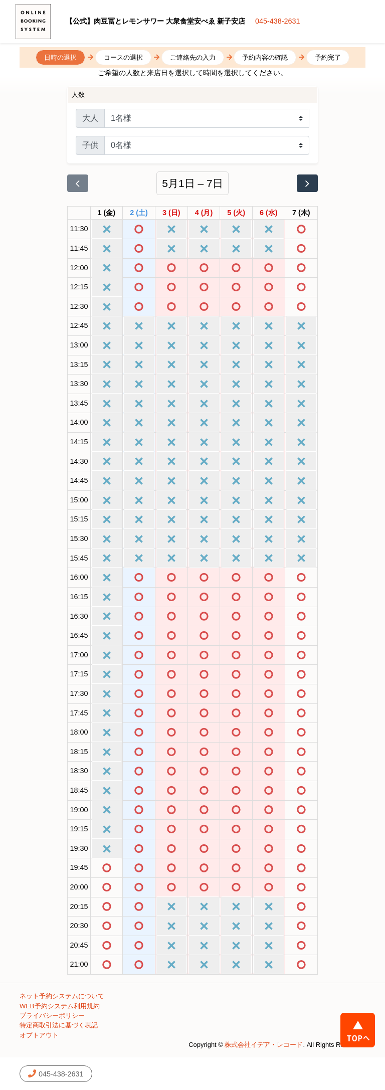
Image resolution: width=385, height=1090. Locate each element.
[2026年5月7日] (301, 213)
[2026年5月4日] (204, 213)
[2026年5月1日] (107, 213)
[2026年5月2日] (139, 213)
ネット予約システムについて (62, 996)
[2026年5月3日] (171, 213)
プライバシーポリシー (52, 1015)
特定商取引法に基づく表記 (59, 1025)
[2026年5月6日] (269, 213)
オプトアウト (39, 1035)
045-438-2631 (277, 21)
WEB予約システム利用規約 (60, 1006)
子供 (90, 145)
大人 (90, 118)
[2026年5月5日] (236, 213)
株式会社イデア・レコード (264, 1044)
